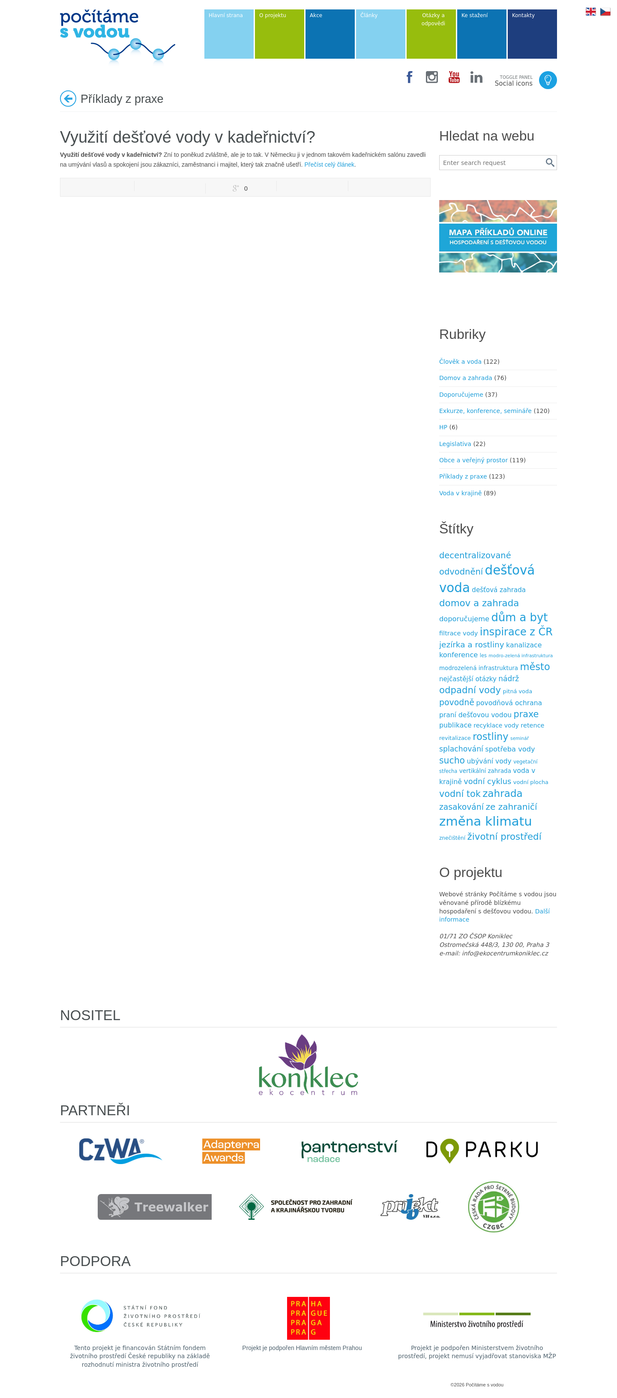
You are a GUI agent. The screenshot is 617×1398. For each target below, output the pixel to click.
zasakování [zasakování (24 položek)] (461, 806)
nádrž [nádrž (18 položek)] (508, 678)
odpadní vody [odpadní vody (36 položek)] (470, 690)
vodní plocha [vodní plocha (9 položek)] (530, 782)
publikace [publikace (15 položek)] (455, 725)
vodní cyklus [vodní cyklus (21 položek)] (487, 781)
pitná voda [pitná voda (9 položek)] (517, 691)
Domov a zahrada (465, 377)
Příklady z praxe (463, 476)
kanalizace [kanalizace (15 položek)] (524, 645)
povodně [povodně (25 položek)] (456, 702)
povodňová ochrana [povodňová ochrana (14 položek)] (509, 703)
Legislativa (455, 443)
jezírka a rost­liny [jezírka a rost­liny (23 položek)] (471, 644)
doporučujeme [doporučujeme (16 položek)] (464, 619)
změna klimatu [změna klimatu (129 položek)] (485, 821)
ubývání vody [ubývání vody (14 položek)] (489, 761)
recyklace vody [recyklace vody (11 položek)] (496, 725)
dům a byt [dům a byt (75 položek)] (519, 617)
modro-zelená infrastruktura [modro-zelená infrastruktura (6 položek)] (520, 656)
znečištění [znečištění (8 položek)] (452, 838)
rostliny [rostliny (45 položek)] (490, 736)
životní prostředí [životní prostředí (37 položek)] (504, 836)
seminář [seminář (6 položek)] (519, 738)
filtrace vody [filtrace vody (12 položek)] (458, 633)
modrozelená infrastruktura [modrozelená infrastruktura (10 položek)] (478, 668)
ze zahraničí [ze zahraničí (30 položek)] (511, 807)
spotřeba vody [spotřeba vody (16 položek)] (510, 749)
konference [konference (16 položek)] (458, 655)
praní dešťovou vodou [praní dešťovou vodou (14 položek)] (475, 715)
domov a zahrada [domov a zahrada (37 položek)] (479, 603)
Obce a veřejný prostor (473, 460)
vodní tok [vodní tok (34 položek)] (460, 794)
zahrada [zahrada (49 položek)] (502, 793)
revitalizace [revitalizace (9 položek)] (455, 738)
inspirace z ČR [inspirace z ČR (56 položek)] (516, 632)
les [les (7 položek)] (483, 656)
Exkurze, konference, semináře (485, 410)
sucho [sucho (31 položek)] (452, 760)
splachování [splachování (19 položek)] (461, 749)
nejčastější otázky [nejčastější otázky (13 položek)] (468, 679)
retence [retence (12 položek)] (532, 725)
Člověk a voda (460, 361)
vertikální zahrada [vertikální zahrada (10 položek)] (485, 771)
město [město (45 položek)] (535, 666)
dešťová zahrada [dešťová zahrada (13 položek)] (499, 590)
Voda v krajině (460, 493)
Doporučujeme (461, 394)
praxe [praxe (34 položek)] (526, 714)
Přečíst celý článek (329, 164)
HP (443, 427)
